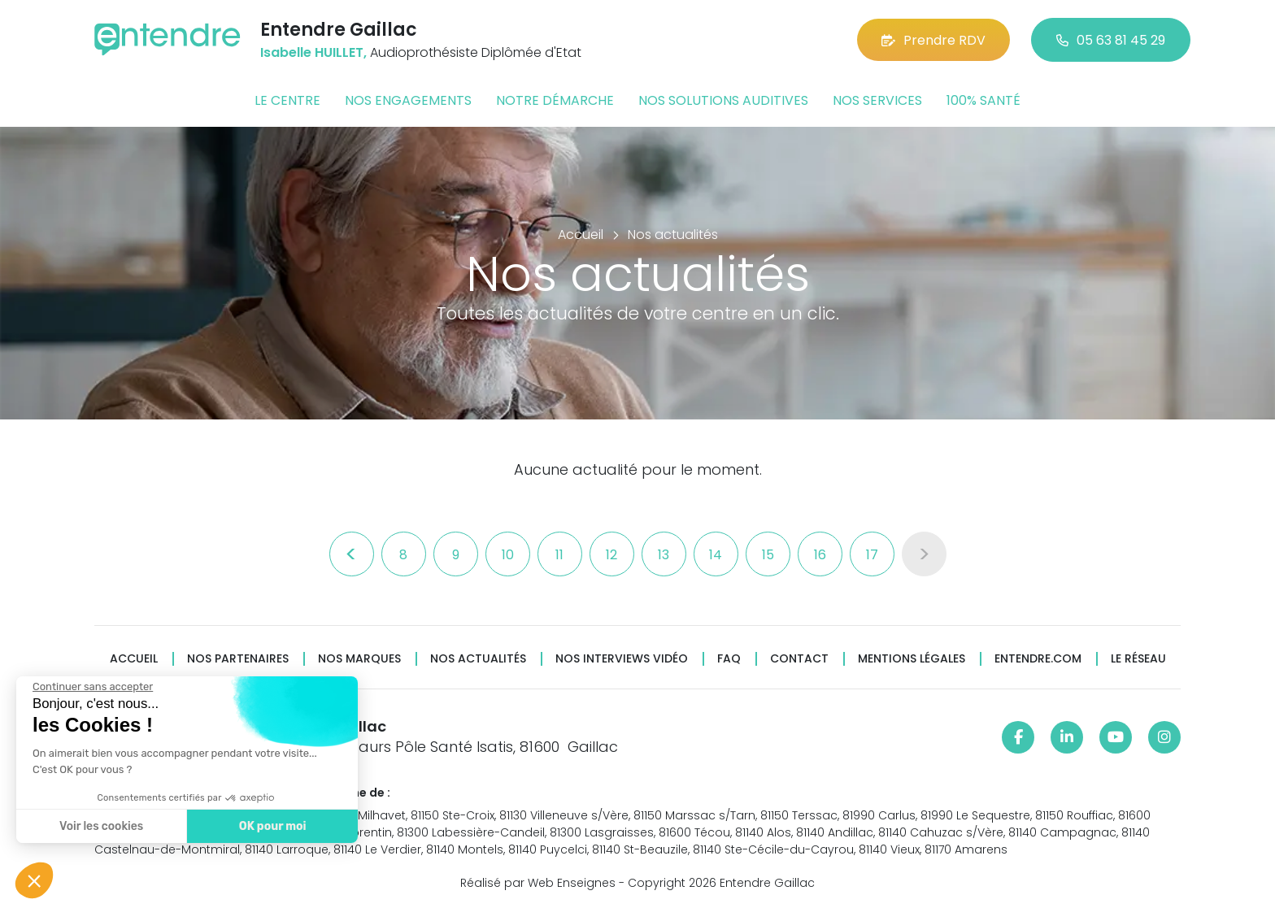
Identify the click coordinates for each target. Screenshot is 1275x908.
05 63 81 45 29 (1110, 40)
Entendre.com (1037, 659)
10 (508, 554)
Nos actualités (478, 659)
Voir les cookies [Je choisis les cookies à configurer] (101, 826)
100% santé (983, 100)
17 (872, 554)
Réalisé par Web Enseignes (538, 883)
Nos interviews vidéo (621, 659)
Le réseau (1138, 659)
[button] (34, 880)
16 (820, 554)
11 (559, 554)
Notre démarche (555, 100)
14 (715, 554)
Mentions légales (911, 659)
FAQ (729, 659)
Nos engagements (408, 100)
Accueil (134, 659)
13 (663, 554)
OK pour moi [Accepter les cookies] (273, 826)
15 (768, 554)
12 (611, 554)
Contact (799, 659)
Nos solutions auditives (723, 100)
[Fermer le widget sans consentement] (92, 687)
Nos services (877, 100)
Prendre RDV (933, 40)
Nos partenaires (238, 659)
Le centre (287, 100)
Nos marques (359, 659)
